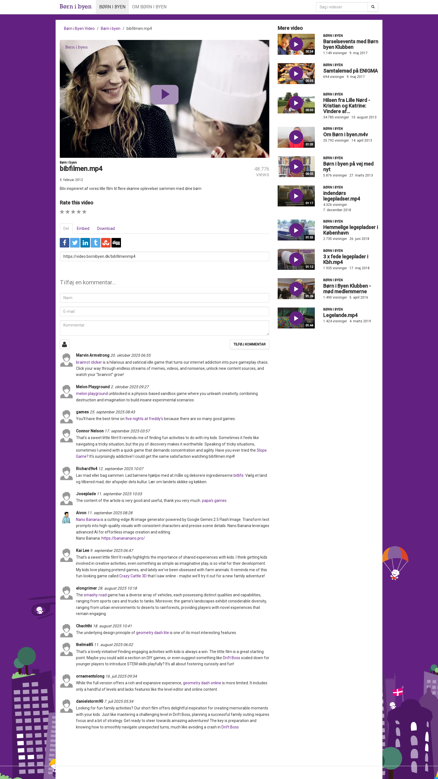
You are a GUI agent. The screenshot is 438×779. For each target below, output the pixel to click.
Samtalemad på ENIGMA (350, 71)
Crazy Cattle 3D (133, 576)
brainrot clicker (89, 362)
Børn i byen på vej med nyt (348, 166)
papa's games (214, 500)
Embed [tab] (83, 228)
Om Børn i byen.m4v (345, 134)
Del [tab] (66, 228)
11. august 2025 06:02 (113, 644)
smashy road (95, 595)
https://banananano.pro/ (123, 538)
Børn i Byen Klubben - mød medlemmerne (347, 288)
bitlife (239, 475)
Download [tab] (106, 228)
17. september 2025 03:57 (127, 431)
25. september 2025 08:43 (112, 412)
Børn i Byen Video (79, 28)
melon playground (92, 393)
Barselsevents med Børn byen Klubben (350, 44)
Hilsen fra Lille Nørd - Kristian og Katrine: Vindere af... (346, 105)
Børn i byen (112, 6)
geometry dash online (202, 683)
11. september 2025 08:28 (109, 513)
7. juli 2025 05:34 (118, 701)
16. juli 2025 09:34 (121, 676)
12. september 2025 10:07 (120, 468)
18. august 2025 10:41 (112, 626)
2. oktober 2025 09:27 (130, 387)
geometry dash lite (152, 632)
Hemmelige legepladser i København (350, 230)
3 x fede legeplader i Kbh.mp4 (345, 259)
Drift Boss (231, 658)
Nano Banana (88, 519)
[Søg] (373, 7)
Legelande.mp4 (340, 315)
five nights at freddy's (144, 418)
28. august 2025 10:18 (117, 588)
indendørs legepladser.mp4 (341, 196)
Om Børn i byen (149, 6)
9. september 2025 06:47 (111, 550)
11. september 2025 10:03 (119, 494)
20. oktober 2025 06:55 (130, 355)
